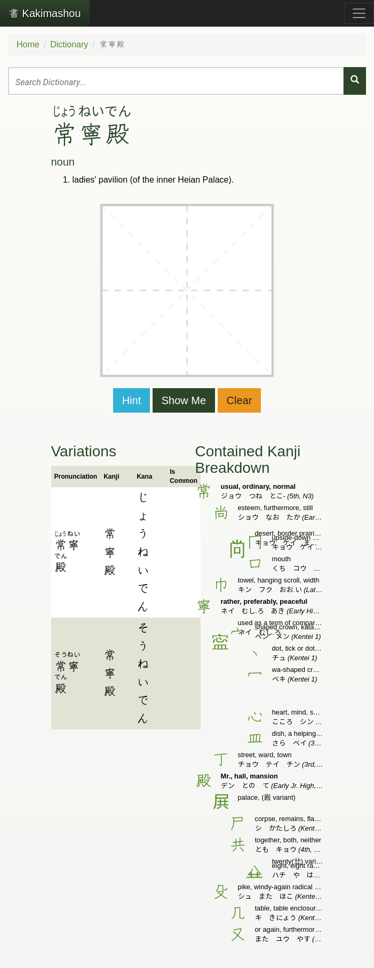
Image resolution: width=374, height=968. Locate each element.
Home (28, 44)
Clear (239, 400)
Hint (131, 400)
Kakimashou (45, 13)
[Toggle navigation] (359, 13)
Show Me (184, 400)
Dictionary (69, 44)
